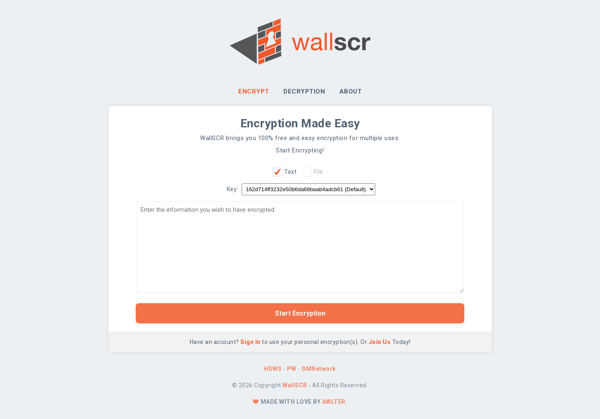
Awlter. (335, 401)
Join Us (380, 342)
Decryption (304, 91)
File (318, 172)
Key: (232, 189)
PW (291, 368)
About (350, 91)
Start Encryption (300, 313)
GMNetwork (318, 368)
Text (290, 172)
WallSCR (294, 385)
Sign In (250, 342)
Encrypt (253, 91)
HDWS (273, 368)
